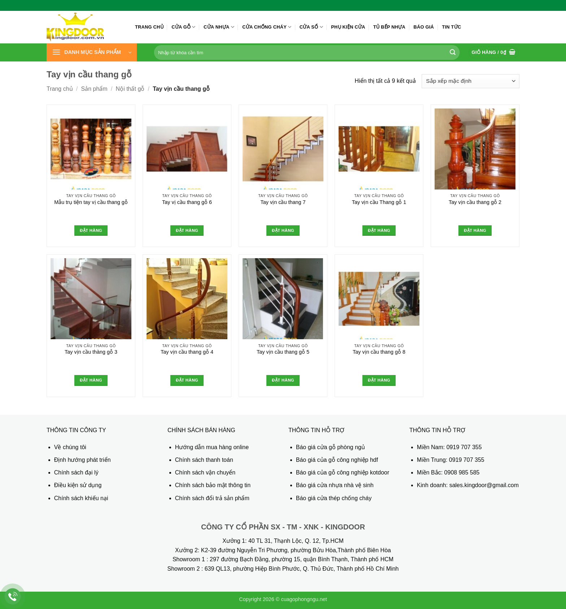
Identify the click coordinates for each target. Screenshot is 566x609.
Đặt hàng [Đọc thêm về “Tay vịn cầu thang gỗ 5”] (283, 380)
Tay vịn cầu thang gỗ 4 (187, 352)
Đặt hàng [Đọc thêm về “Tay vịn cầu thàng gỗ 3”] (91, 380)
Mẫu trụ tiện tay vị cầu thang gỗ (91, 202)
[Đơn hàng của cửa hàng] (470, 81)
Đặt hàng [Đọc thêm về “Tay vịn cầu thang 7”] (283, 230)
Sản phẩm (94, 89)
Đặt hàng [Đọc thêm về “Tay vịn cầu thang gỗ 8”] (379, 380)
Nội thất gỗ (130, 89)
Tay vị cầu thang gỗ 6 (187, 202)
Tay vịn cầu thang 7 (283, 202)
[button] (92, 52)
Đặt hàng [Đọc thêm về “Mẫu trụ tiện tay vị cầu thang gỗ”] (91, 230)
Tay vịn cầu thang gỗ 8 (379, 352)
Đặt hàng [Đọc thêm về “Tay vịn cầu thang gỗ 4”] (187, 380)
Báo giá (423, 27)
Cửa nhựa (219, 27)
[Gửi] (453, 52)
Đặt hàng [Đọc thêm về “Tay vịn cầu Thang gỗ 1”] (379, 230)
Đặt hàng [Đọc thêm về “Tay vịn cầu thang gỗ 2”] (475, 230)
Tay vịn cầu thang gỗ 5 (283, 352)
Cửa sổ (311, 27)
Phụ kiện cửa (348, 27)
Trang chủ (149, 27)
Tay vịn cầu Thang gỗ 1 (379, 202)
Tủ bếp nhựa (389, 27)
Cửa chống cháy (266, 27)
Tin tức (451, 27)
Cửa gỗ (183, 27)
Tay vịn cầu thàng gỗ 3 (91, 352)
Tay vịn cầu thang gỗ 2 (475, 202)
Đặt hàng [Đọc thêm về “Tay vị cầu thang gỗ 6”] (187, 230)
